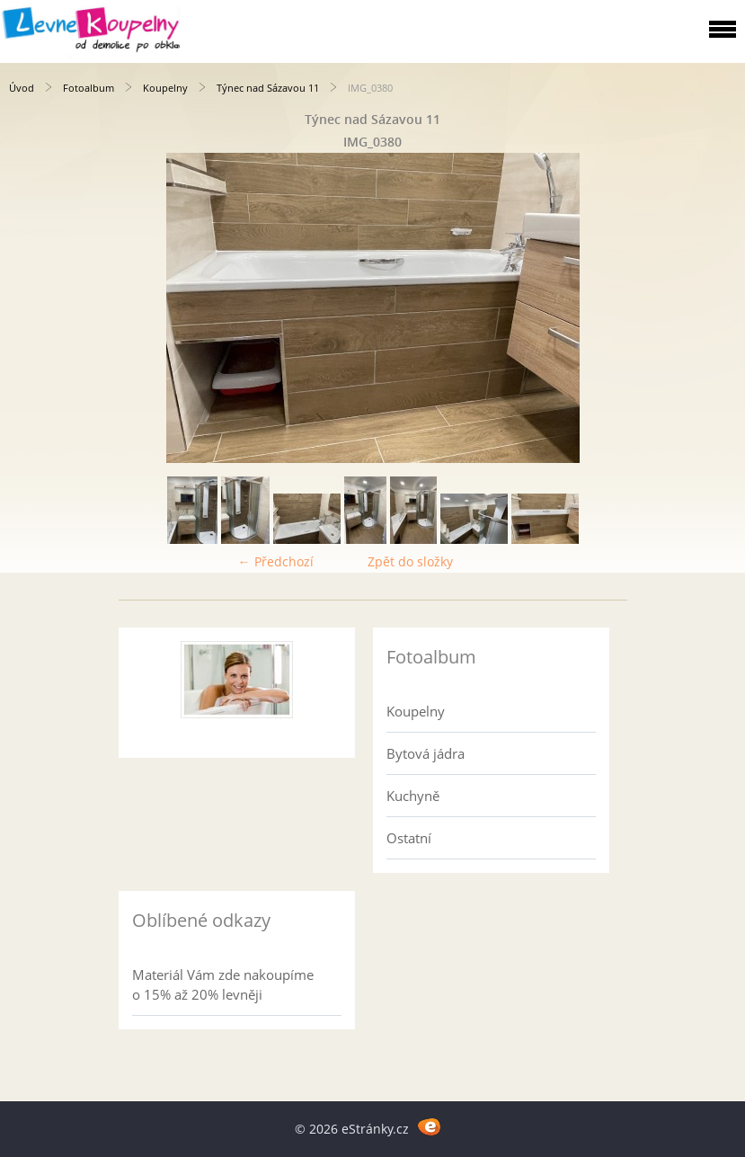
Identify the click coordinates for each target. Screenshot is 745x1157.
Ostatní (408, 838)
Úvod (21, 87)
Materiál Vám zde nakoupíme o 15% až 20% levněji (223, 984)
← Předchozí (276, 561)
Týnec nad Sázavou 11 (268, 87)
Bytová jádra (425, 753)
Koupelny (165, 87)
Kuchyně (412, 796)
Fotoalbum (88, 87)
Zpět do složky (410, 561)
